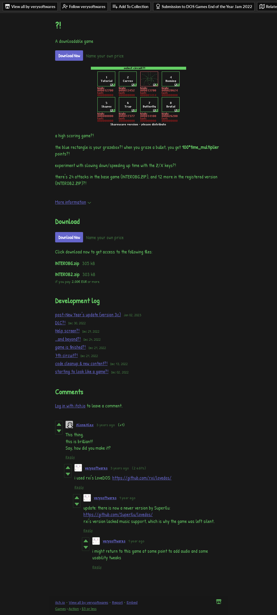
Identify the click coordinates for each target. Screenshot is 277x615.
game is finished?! (70, 347)
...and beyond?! (68, 339)
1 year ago (127, 497)
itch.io (60, 602)
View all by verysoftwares (88, 602)
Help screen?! (67, 330)
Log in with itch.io (70, 405)
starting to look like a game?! (81, 371)
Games (60, 608)
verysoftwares (96, 468)
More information (73, 202)
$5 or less (89, 608)
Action (74, 608)
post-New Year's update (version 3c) (88, 314)
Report (117, 602)
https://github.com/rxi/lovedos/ (142, 477)
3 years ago (106, 424)
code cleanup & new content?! (81, 363)
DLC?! (60, 322)
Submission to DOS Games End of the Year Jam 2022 (203, 6)
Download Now (69, 55)
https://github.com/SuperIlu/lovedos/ (118, 514)
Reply (70, 457)
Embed (132, 602)
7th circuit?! (66, 355)
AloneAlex (85, 424)
